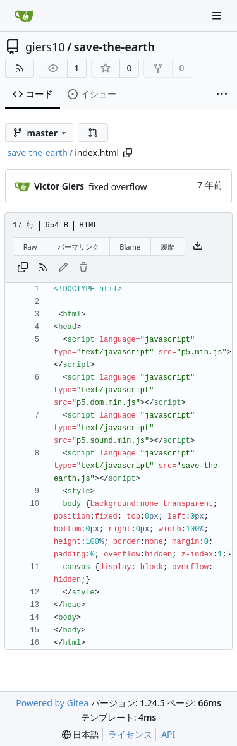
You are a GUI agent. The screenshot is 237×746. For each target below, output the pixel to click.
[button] (93, 132)
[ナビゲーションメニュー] (218, 15)
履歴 (167, 246)
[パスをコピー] (127, 152)
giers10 (45, 46)
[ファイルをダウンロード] (198, 246)
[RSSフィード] (19, 68)
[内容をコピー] (23, 268)
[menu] (81, 734)
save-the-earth (114, 46)
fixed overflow (117, 187)
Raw (30, 246)
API (168, 734)
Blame (129, 246)
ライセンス (130, 734)
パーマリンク (78, 246)
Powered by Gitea (52, 703)
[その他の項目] (222, 94)
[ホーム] (24, 15)
